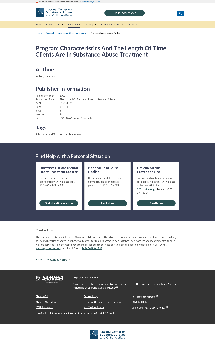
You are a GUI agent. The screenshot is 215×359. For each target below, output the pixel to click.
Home (39, 259)
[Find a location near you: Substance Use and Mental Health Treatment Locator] (58, 203)
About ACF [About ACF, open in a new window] (42, 296)
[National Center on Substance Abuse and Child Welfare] (54, 14)
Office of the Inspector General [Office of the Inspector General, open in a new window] (101, 302)
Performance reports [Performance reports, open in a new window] (143, 296)
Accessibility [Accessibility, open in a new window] (91, 296)
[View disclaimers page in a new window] (156, 189)
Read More (107, 203)
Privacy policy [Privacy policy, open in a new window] (139, 301)
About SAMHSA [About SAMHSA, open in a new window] (45, 302)
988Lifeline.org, (146, 189)
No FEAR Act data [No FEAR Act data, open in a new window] (94, 307)
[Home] (38, 24)
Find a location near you (59, 203)
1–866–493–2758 (92, 248)
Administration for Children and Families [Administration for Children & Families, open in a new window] (124, 284)
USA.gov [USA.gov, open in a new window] (108, 313)
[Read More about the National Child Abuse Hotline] (107, 203)
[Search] (180, 13)
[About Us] (133, 24)
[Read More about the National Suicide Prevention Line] (156, 203)
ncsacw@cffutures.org (48, 248)
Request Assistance (124, 12)
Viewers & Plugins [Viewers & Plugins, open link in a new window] (57, 259)
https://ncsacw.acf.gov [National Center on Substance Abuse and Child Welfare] (85, 277)
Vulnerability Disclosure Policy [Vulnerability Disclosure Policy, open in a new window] (148, 307)
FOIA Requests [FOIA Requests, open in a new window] (44, 307)
